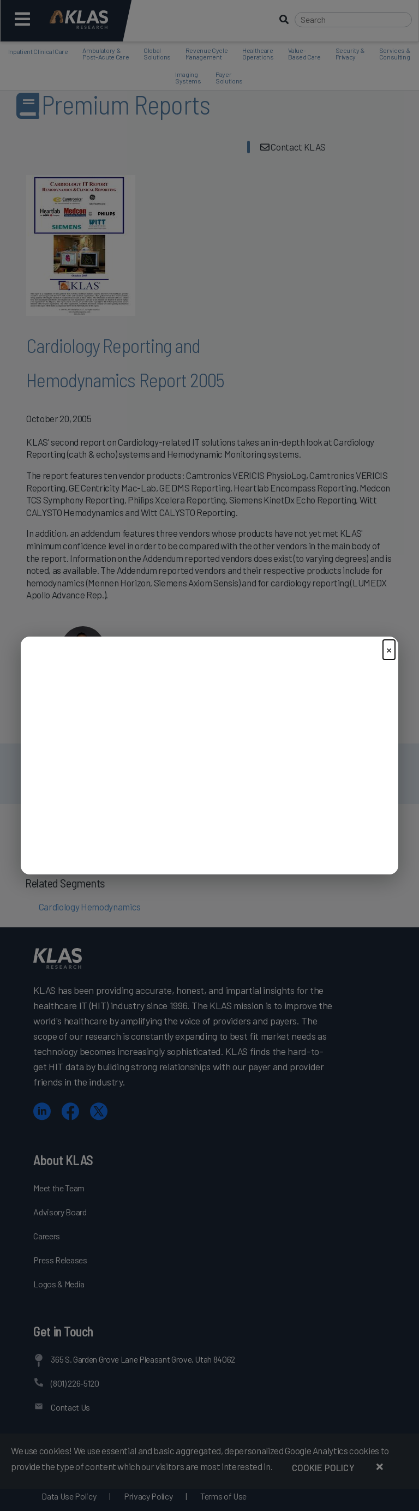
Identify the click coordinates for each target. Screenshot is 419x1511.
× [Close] (389, 649)
